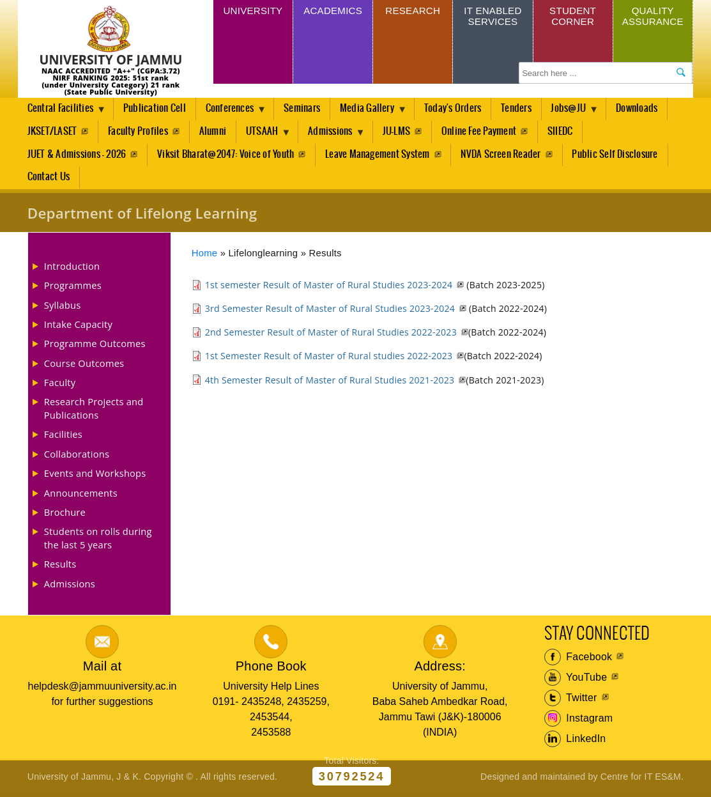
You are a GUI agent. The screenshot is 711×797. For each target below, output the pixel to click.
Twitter (570, 701)
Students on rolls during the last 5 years (98, 541)
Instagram (578, 721)
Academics (332, 11)
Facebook (578, 660)
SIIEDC (566, 132)
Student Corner (572, 17)
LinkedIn (575, 742)
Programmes (73, 288)
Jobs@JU (580, 112)
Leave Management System (378, 156)
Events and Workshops (95, 476)
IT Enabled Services (493, 17)
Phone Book (271, 670)
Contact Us (48, 180)
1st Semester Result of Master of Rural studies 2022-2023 (329, 359)
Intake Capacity (78, 327)
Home (205, 257)
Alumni (214, 132)
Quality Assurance (652, 17)
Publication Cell (156, 109)
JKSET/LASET (52, 132)
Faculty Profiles (139, 132)
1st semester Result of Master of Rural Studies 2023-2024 (329, 288)
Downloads (647, 109)
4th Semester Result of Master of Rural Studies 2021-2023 (330, 383)
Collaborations (76, 457)
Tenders (524, 109)
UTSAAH (266, 136)
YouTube (576, 680)
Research (413, 11)
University (253, 11)
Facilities (63, 437)
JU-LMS (402, 132)
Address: (440, 670)
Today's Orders (460, 109)
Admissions (337, 136)
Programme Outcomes (95, 347)
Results (60, 567)
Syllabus (62, 308)
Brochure (65, 515)
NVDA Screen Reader (502, 156)
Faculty (60, 386)
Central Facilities (62, 112)
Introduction (72, 269)
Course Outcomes (84, 366)
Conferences (235, 112)
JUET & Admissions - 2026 (76, 156)
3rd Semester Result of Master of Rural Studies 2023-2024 (330, 312)
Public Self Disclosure (617, 156)
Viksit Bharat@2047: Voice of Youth (226, 156)
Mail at (102, 670)
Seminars (307, 109)
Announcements (81, 496)
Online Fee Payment (485, 132)
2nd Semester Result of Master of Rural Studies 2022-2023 (331, 336)
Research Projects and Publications (94, 411)
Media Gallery (375, 112)
